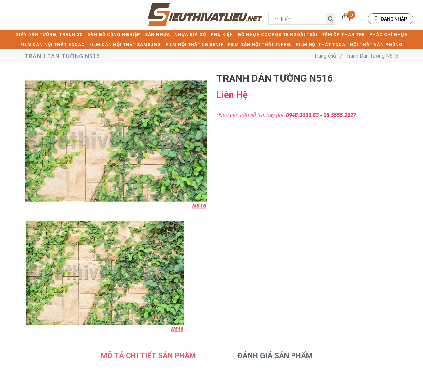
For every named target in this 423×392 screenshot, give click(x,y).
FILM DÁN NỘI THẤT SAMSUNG (125, 44)
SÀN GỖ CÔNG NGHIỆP (114, 34)
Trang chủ (325, 56)
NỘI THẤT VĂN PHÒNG (376, 44)
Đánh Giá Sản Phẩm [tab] (274, 355)
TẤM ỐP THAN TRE (343, 34)
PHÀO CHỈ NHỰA (388, 34)
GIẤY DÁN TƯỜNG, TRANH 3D (49, 34)
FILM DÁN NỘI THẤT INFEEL (260, 44)
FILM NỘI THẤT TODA (320, 44)
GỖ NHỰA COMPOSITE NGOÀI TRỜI (277, 34)
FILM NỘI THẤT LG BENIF (194, 44)
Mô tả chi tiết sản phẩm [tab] (148, 355)
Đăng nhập (390, 19)
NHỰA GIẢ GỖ (190, 34)
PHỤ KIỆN (222, 34)
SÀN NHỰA (157, 34)
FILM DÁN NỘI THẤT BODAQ (52, 44)
